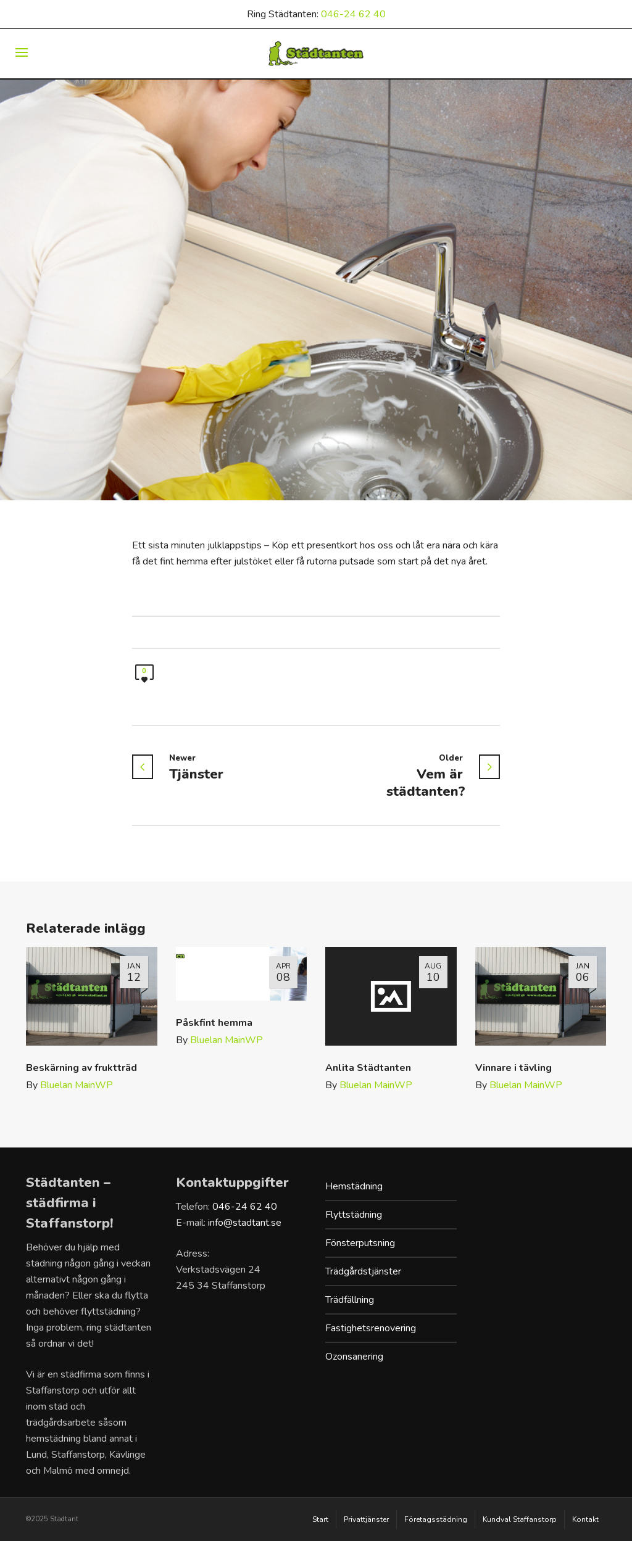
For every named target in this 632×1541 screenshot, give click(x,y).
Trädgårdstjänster (363, 1271)
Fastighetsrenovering (370, 1328)
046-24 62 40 (353, 14)
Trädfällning (349, 1300)
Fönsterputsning (360, 1243)
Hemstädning (354, 1186)
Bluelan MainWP (76, 1085)
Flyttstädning (353, 1214)
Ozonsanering (354, 1356)
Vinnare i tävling (513, 1068)
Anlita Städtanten (368, 1068)
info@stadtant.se (244, 1222)
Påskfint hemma (214, 1023)
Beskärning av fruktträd (81, 1068)
